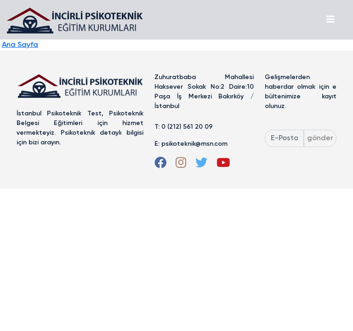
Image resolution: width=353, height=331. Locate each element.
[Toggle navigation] (330, 19)
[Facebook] (160, 165)
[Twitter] (201, 165)
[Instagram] (181, 165)
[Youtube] (223, 165)
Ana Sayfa (20, 45)
